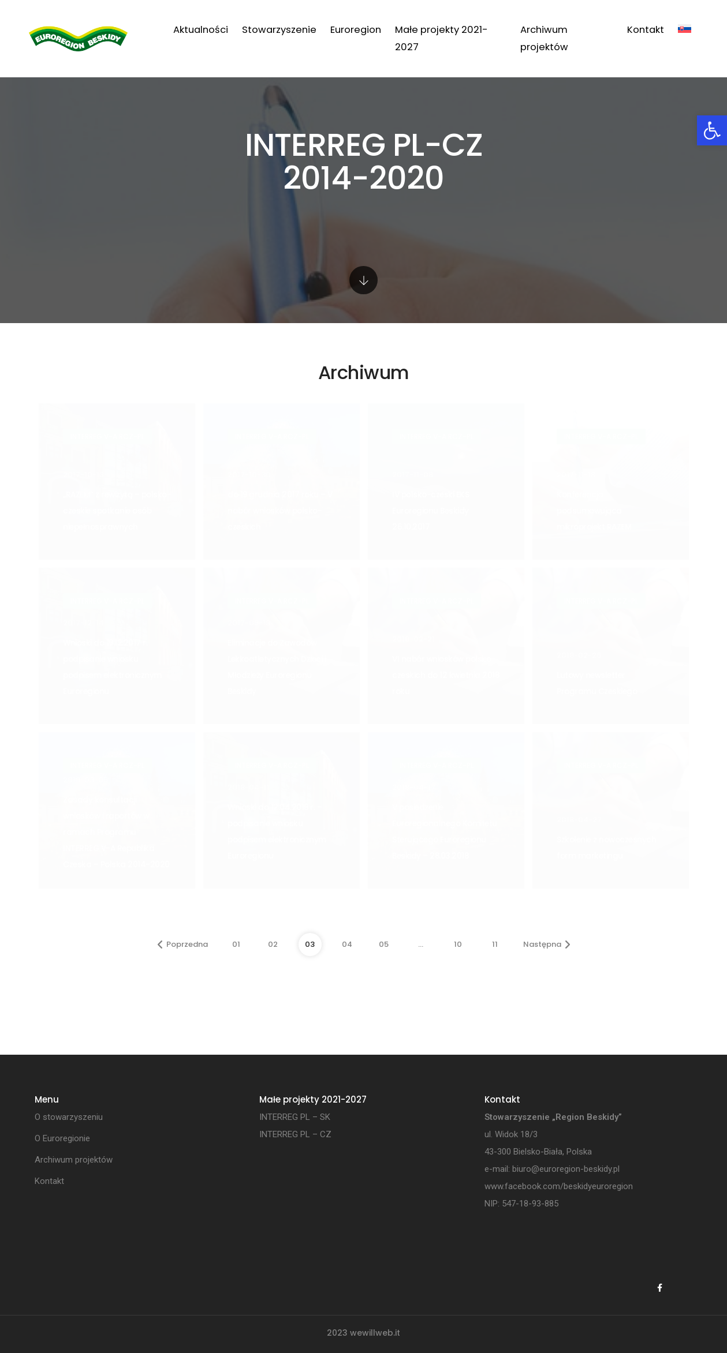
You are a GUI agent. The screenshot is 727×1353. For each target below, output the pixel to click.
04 (347, 944)
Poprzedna (182, 944)
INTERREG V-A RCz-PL (107, 436)
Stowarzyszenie (279, 29)
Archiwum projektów (544, 38)
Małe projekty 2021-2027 (441, 38)
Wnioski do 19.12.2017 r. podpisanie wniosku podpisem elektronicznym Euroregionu (112, 667)
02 (273, 944)
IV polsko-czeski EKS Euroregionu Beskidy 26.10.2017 (430, 511)
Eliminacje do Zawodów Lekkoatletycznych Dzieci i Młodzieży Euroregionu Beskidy (277, 667)
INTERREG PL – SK (294, 1117)
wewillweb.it (375, 1333)
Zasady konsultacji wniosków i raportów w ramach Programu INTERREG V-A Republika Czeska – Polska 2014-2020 (116, 832)
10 (458, 944)
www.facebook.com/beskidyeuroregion (558, 1186)
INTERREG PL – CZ (295, 1134)
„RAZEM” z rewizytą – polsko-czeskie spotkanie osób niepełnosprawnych (117, 511)
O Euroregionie (62, 1138)
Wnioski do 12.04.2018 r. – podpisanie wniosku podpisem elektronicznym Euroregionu (277, 831)
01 (236, 944)
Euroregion (355, 29)
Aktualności (200, 29)
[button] (712, 130)
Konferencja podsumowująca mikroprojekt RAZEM (594, 511)
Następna (547, 944)
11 (495, 944)
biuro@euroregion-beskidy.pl (566, 1169)
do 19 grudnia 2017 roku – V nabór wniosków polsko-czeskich (280, 511)
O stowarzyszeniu (69, 1117)
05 (384, 944)
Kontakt (645, 29)
